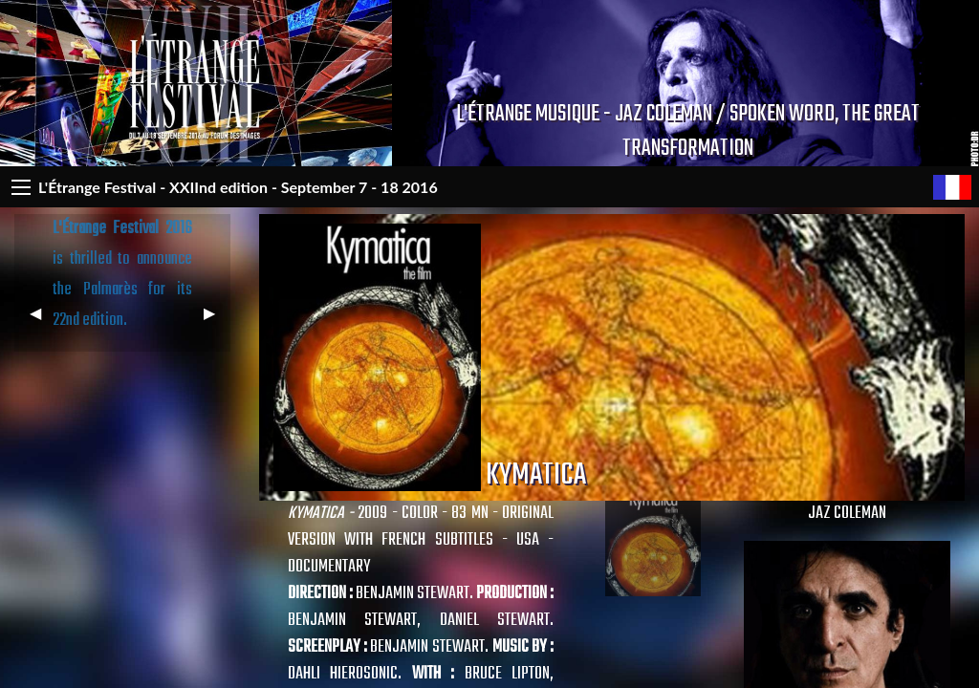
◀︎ (43, 320)
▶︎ (217, 320)
